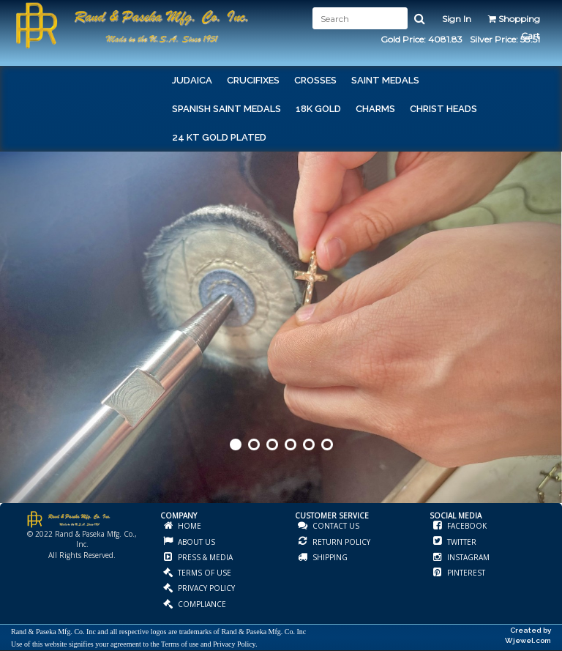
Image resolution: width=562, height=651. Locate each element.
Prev (12, 347)
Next (549, 347)
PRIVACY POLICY (205, 588)
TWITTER (460, 542)
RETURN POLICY (340, 542)
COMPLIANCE (201, 604)
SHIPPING (329, 557)
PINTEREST (465, 573)
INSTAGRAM (467, 557)
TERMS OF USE (203, 573)
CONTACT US (334, 526)
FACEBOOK (466, 526)
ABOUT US (195, 542)
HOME (188, 526)
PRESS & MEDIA (204, 557)
